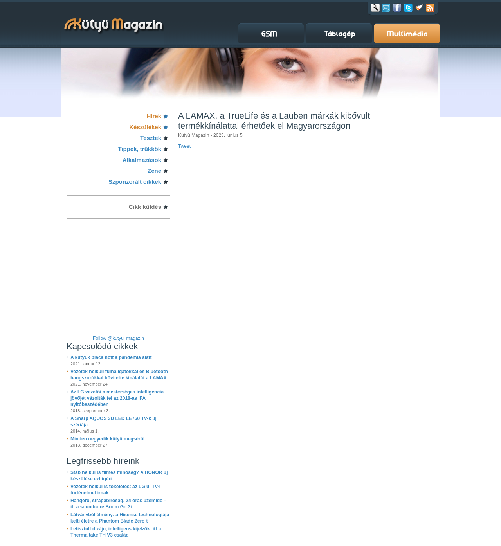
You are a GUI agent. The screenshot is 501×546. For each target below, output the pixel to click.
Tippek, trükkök (139, 148)
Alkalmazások (142, 159)
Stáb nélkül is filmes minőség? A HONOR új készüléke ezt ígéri (119, 475)
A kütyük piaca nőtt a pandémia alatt (111, 357)
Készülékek (145, 127)
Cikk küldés (145, 206)
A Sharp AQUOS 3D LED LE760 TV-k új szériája (113, 421)
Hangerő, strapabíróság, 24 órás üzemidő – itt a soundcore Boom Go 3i (118, 504)
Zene (154, 170)
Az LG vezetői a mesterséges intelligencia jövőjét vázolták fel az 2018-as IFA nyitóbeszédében (117, 398)
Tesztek (150, 138)
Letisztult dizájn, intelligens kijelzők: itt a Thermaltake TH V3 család (115, 532)
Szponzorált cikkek (134, 181)
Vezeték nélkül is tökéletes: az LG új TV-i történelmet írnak (115, 490)
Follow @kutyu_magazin (118, 338)
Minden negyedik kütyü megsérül (107, 439)
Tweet (184, 146)
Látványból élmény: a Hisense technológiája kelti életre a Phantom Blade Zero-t (119, 518)
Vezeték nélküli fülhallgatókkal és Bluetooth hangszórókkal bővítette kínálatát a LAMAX (119, 375)
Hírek (153, 116)
